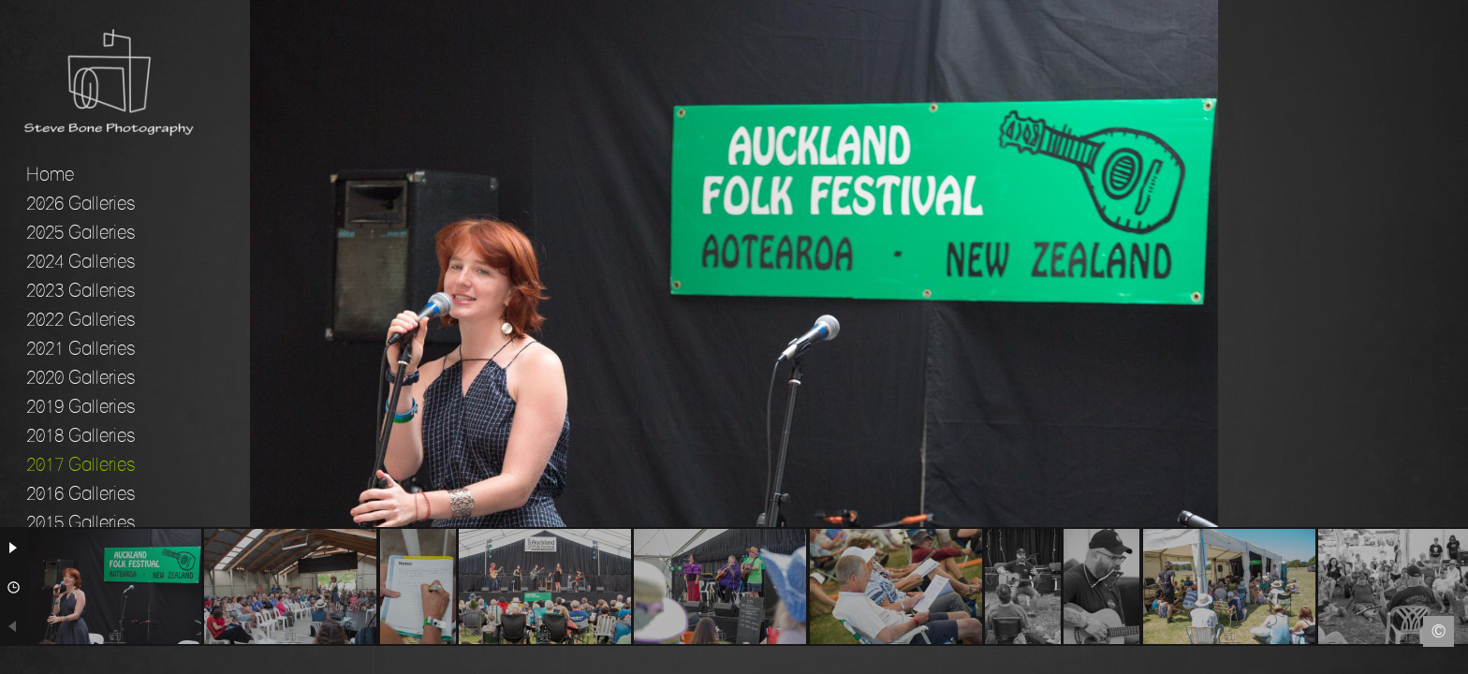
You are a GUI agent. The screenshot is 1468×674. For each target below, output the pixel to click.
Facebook (13, 660)
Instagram (1454, 660)
